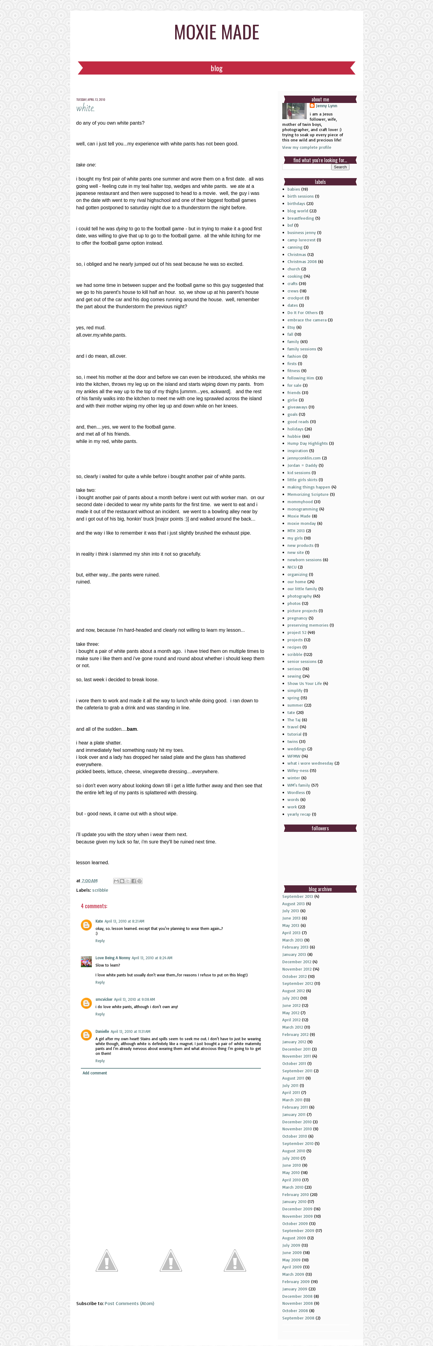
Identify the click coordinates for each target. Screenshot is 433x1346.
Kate (99, 921)
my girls (295, 537)
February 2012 (295, 1034)
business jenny (301, 232)
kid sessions (298, 472)
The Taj (294, 719)
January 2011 (293, 1114)
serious (294, 668)
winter (293, 777)
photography (299, 595)
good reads (298, 421)
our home (296, 581)
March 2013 (292, 939)
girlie (292, 399)
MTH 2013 (296, 530)
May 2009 (291, 1259)
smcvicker (104, 999)
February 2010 (295, 1194)
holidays (295, 428)
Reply (100, 940)
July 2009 (291, 1245)
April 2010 (291, 1179)
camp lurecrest (301, 239)
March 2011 (292, 1099)
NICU (292, 566)
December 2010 (297, 1121)
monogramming (302, 508)
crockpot (295, 297)
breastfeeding (300, 218)
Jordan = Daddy (302, 465)
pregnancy (297, 617)
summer (295, 705)
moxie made (216, 31)
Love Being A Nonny (113, 957)
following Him (300, 377)
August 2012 (293, 990)
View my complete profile (306, 147)
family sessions (301, 348)
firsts (292, 363)
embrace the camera (307, 319)
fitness (293, 370)
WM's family (298, 785)
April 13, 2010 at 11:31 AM (130, 1031)
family (293, 341)
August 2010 (293, 1150)
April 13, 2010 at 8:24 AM (152, 957)
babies (293, 189)
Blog (216, 67)
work (292, 806)
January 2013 (294, 954)
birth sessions (300, 196)
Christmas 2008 (302, 261)
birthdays (296, 203)
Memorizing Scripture (308, 494)
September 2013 (297, 896)
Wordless (296, 792)
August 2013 (293, 903)
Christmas (296, 254)
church (293, 268)
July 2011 (290, 1085)
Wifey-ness (298, 770)
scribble (100, 890)
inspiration (297, 450)
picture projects (302, 610)
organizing (297, 574)
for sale (294, 385)
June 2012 (291, 1005)
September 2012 (297, 983)
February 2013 (295, 946)
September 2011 (297, 1070)
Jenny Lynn (326, 105)
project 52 (296, 632)
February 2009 (296, 1281)
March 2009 (293, 1274)
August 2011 (293, 1078)
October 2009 (295, 1223)
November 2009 (297, 1216)
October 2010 (294, 1136)
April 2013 (291, 932)
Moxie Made (299, 515)
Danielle (102, 1031)
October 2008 (295, 1310)
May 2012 (290, 1012)
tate (291, 712)
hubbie (294, 436)
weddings (296, 748)
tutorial (294, 734)
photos (294, 603)
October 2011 (294, 1063)
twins (292, 741)
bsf (290, 225)
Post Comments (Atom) (129, 1303)
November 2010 (297, 1128)
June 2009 (292, 1252)
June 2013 (291, 917)
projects (295, 639)
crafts (292, 283)
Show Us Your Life (304, 683)
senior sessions (301, 661)
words (293, 799)
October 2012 (294, 976)
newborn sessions (304, 559)
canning (294, 247)
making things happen (308, 486)
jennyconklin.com (304, 457)
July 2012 (290, 997)
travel (292, 726)
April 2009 (292, 1266)
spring (293, 697)
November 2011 (296, 1056)
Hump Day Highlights (307, 443)
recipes (294, 646)
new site (295, 552)
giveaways (297, 406)
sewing (294, 675)
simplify (294, 690)
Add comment (95, 1072)
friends (294, 392)
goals (292, 414)
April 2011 (291, 1092)
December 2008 (297, 1296)
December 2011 (296, 1049)
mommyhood (300, 501)
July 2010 (290, 1158)
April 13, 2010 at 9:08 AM (134, 999)
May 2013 (290, 925)
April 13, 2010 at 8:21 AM (124, 921)
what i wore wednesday (310, 763)
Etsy (291, 327)
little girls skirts (302, 479)
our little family (302, 588)
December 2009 (297, 1208)
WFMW (293, 756)
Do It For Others (302, 312)
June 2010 (291, 1165)
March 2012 (292, 1027)
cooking (294, 276)
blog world (297, 210)
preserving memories (307, 624)
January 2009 (294, 1288)
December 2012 (296, 961)
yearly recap (299, 814)
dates (292, 305)
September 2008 (298, 1317)
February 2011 (295, 1107)
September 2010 (297, 1143)
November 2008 (297, 1303)
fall (290, 334)
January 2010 (294, 1201)
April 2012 (291, 1019)
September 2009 (298, 1230)
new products (300, 545)
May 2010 (291, 1172)
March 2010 (292, 1187)
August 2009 (294, 1237)
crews (292, 290)
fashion (294, 356)
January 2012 (294, 1041)
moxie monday (301, 523)
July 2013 (290, 910)
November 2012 (297, 968)
